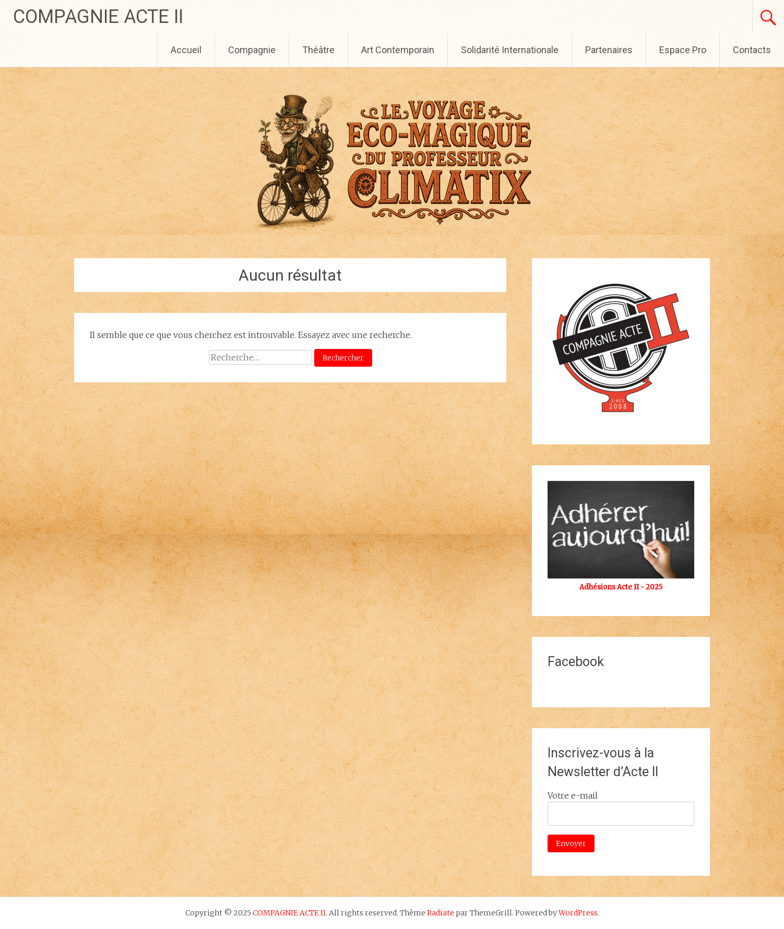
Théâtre (318, 49)
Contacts (752, 49)
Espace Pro (682, 49)
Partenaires (609, 49)
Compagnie (252, 49)
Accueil (186, 49)
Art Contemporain (397, 49)
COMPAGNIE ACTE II (98, 17)
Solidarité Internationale (510, 49)
